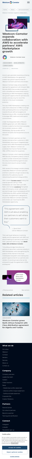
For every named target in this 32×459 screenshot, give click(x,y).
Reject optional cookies (15, 452)
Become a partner (8, 413)
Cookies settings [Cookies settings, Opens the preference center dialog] (14, 456)
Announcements (24, 9)
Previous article (8, 290)
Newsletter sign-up (8, 430)
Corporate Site (6, 396)
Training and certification (10, 416)
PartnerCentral (7, 407)
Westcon (5, 352)
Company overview (8, 374)
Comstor (5, 355)
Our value (5, 349)
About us (5, 363)
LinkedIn (5, 427)
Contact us (5, 366)
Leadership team (7, 377)
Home (5, 9)
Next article (25, 290)
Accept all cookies (15, 447)
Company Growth (8, 65)
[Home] (10, 2)
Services (4, 360)
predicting (17, 187)
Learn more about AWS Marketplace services (19, 277)
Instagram (5, 424)
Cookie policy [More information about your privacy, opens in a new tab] (14, 443)
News (12, 9)
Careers (4, 380)
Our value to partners (9, 410)
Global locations (7, 382)
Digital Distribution (19, 63)
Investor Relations (7, 399)
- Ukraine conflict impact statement (13, 391)
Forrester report (16, 180)
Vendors (4, 357)
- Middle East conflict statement (12, 388)
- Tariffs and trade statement (11, 393)
